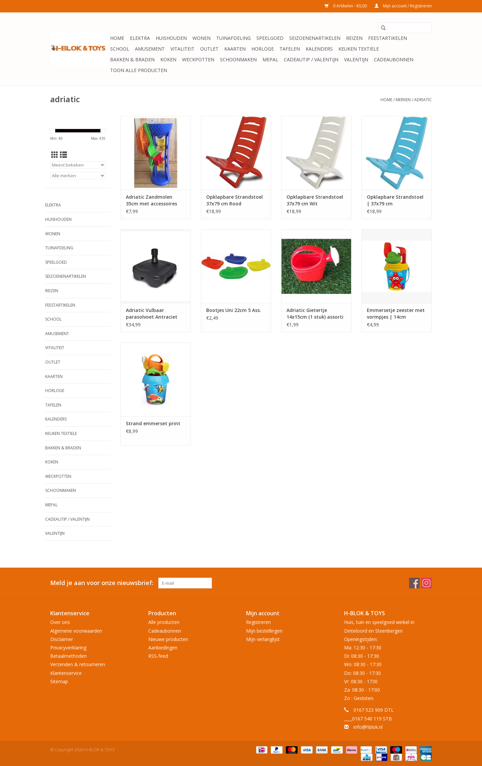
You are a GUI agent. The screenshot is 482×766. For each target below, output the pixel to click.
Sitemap (59, 681)
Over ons (60, 622)
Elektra (140, 38)
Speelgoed (270, 38)
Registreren (258, 622)
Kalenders (319, 49)
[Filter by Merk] (77, 175)
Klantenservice (66, 673)
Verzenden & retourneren (77, 664)
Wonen (201, 38)
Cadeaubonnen (393, 59)
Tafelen (289, 49)
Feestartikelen (387, 38)
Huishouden (171, 38)
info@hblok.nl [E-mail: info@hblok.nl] (368, 727)
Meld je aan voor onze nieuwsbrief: (101, 582)
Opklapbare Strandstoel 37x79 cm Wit (315, 200)
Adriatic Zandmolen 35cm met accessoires (151, 200)
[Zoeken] (405, 27)
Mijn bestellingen (264, 631)
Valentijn (356, 59)
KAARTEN (235, 49)
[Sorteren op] (77, 165)
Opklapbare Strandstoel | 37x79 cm (395, 200)
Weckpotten (198, 59)
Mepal (270, 59)
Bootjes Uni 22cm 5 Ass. (233, 310)
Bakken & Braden (132, 59)
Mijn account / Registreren (403, 6)
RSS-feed (158, 656)
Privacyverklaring (68, 647)
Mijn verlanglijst (263, 639)
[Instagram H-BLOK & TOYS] (426, 583)
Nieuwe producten (168, 639)
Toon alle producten (138, 70)
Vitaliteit (182, 49)
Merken (403, 100)
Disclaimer (61, 639)
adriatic (423, 100)
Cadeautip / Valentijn (311, 59)
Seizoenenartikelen (314, 38)
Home (117, 38)
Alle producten (163, 622)
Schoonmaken (238, 59)
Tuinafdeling (233, 38)
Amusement (150, 49)
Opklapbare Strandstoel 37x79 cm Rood (234, 200)
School (119, 49)
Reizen (354, 38)
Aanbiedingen (162, 647)
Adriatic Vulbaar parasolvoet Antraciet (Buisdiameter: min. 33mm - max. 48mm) (151, 313)
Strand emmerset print (153, 423)
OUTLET (209, 49)
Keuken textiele (358, 49)
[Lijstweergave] (63, 154)
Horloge (262, 49)
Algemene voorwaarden (76, 631)
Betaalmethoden (68, 656)
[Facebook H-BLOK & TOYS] (414, 583)
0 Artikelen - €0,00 (346, 6)
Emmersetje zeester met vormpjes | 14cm (396, 313)
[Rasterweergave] (54, 154)
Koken (168, 59)
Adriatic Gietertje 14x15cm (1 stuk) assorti (315, 313)
